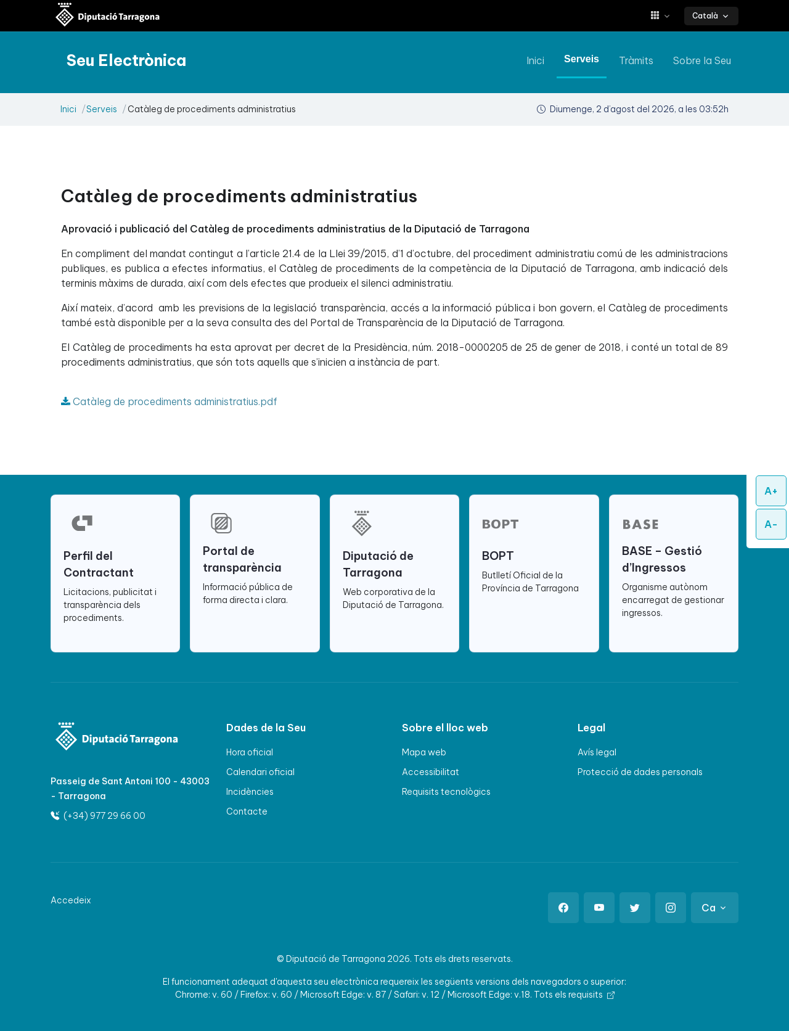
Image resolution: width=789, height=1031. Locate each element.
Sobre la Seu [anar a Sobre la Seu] (702, 60)
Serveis (101, 109)
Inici (68, 109)
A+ (771, 491)
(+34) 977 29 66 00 (98, 815)
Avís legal (597, 752)
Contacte (247, 811)
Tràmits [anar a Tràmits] (636, 60)
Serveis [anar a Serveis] (581, 59)
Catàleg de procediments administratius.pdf (169, 401)
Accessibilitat (430, 772)
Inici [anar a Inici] (535, 60)
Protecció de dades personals (640, 772)
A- (771, 524)
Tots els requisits (574, 994)
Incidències (250, 791)
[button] (664, 16)
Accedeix (71, 900)
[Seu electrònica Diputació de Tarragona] (108, 15)
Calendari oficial (260, 772)
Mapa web (424, 752)
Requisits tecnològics (446, 791)
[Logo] (109, 738)
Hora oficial (249, 752)
